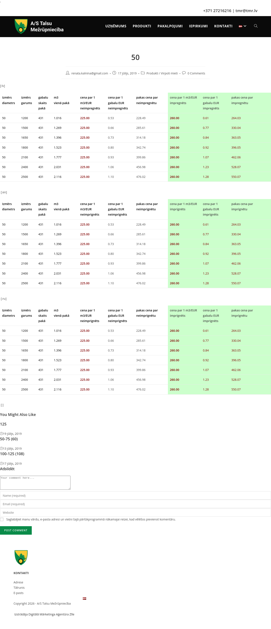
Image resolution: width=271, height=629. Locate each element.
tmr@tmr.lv (246, 10)
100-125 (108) (12, 453)
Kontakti (77, 601)
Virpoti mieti (169, 73)
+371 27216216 (217, 10)
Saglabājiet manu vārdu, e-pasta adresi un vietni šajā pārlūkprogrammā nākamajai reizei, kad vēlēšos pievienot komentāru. (91, 522)
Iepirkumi (64, 601)
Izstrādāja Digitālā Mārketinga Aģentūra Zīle (44, 617)
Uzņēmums (21, 601)
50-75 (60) (9, 438)
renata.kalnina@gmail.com (89, 73)
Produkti (152, 73)
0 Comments (196, 73)
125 (3, 424)
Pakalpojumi (49, 601)
